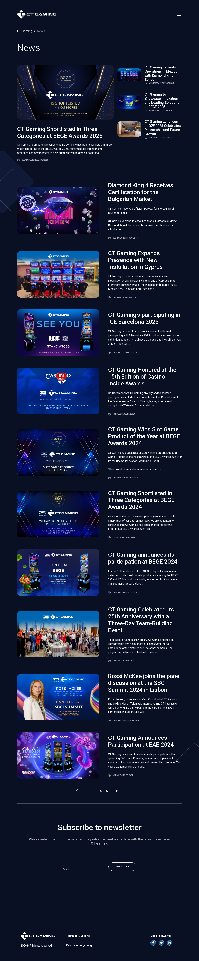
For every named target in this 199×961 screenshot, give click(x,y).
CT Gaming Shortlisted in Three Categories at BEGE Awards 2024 (141, 500)
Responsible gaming (79, 945)
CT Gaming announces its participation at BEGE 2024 (142, 558)
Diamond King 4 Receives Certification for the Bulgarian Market (140, 192)
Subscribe (122, 866)
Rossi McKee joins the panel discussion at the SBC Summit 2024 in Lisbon (144, 683)
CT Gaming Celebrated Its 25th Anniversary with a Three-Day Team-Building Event (141, 620)
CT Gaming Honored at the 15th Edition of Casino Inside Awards (142, 376)
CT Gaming (24, 31)
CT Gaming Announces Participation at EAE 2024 (141, 741)
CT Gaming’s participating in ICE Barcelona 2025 (144, 318)
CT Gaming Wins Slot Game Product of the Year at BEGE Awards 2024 (144, 436)
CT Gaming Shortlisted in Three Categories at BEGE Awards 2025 (59, 132)
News (41, 31)
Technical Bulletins (78, 935)
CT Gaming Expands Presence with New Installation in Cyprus (135, 260)
